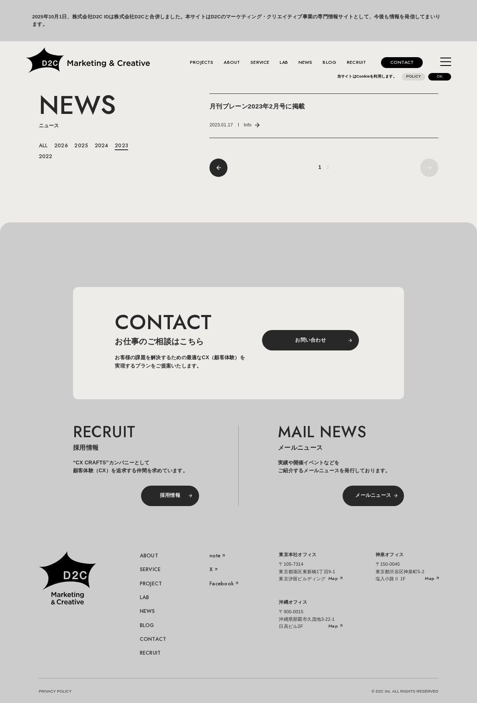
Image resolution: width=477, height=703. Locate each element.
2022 (46, 156)
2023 (121, 145)
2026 (61, 145)
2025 (81, 145)
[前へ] (218, 167)
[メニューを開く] (445, 63)
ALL (43, 145)
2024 (102, 145)
